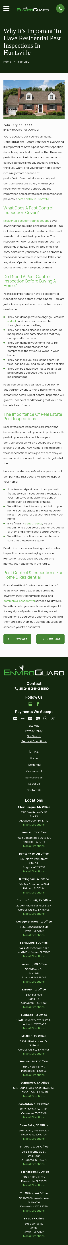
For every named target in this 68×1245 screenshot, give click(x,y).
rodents (12, 321)
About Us (34, 784)
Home (34, 758)
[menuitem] (34, 726)
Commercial (34, 771)
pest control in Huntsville (33, 199)
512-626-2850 (34, 688)
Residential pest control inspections (26, 221)
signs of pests (33, 523)
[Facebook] (38, 704)
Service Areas (34, 777)
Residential (34, 765)
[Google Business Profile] (30, 704)
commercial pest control (19, 601)
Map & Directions (34, 824)
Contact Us (34, 790)
